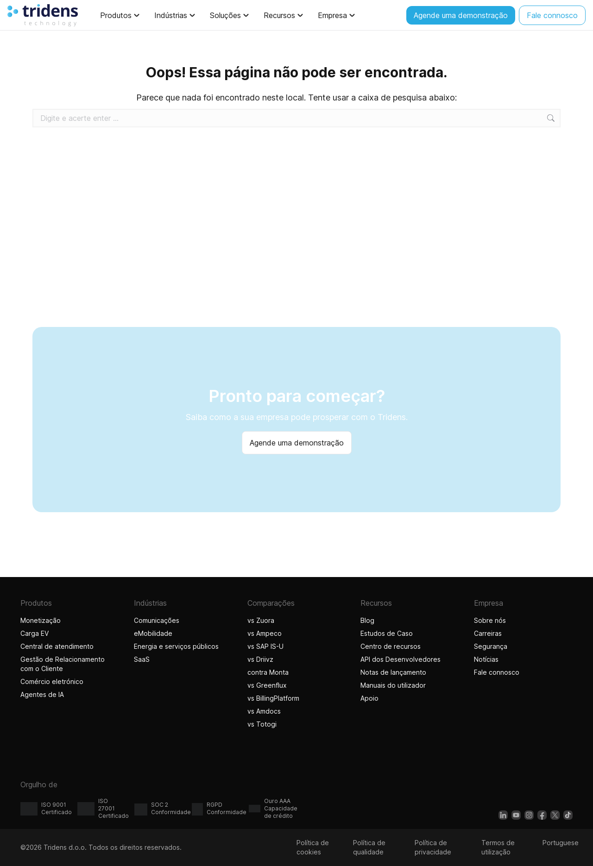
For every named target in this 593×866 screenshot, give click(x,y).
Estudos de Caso (386, 633)
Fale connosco (496, 672)
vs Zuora (260, 620)
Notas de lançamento (393, 672)
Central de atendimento (57, 646)
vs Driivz (260, 659)
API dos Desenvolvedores (400, 659)
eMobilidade (153, 633)
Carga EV (34, 633)
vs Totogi (263, 724)
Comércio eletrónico (51, 681)
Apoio (369, 698)
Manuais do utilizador (393, 685)
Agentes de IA (43, 694)
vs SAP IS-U (265, 646)
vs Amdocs (264, 711)
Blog (367, 620)
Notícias (486, 659)
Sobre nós (490, 620)
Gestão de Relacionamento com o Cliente (62, 663)
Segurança (490, 646)
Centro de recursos (390, 646)
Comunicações (156, 620)
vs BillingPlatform (273, 698)
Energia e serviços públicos (176, 646)
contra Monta (268, 672)
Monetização (40, 620)
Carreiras (488, 633)
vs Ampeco (264, 633)
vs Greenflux (267, 685)
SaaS (142, 659)
